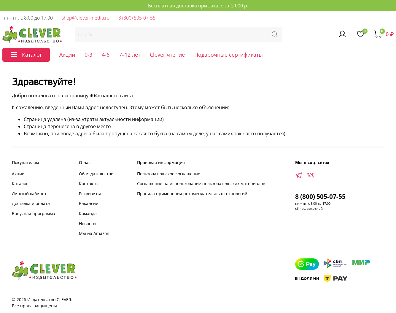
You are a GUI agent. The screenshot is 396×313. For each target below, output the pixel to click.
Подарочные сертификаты (228, 54)
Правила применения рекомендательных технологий (192, 193)
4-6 (105, 54)
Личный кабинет (29, 193)
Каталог (20, 183)
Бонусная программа (33, 213)
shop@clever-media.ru (85, 18)
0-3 (88, 54)
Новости (87, 223)
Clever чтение (167, 54)
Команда (88, 213)
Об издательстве (96, 174)
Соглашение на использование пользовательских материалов (201, 183)
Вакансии (88, 203)
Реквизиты (90, 193)
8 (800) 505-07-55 (136, 18)
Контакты (88, 183)
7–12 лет (129, 54)
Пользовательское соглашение (168, 174)
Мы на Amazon (94, 233)
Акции (67, 54)
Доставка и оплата (31, 203)
